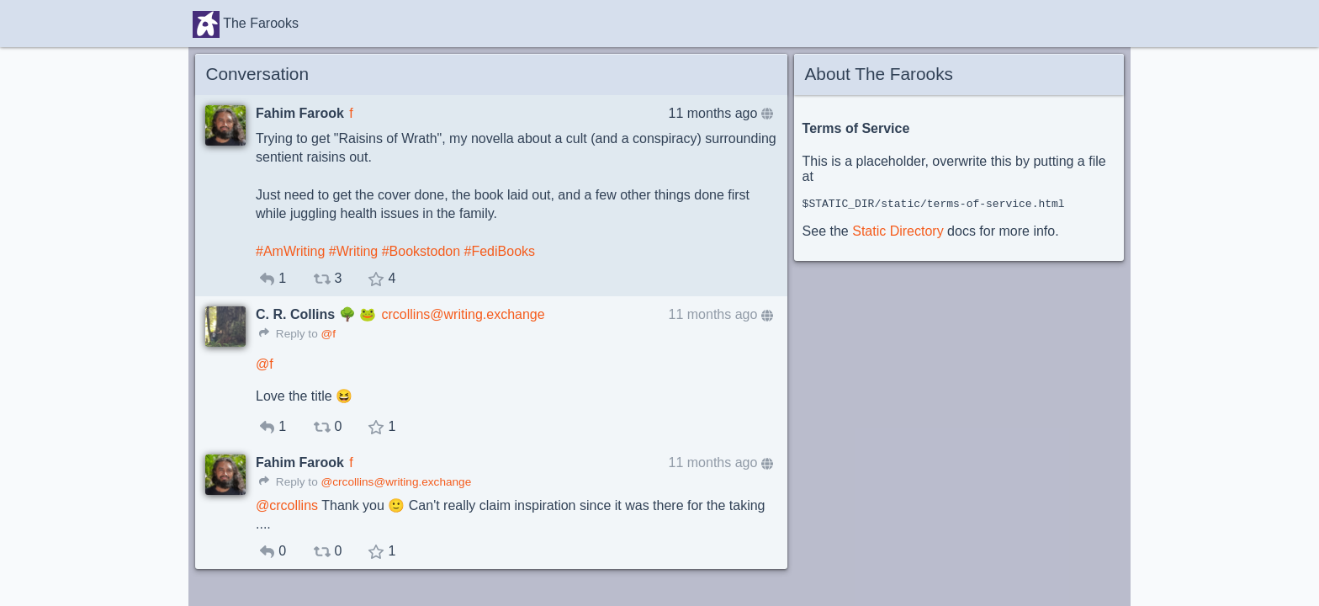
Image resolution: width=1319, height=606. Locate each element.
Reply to (288, 333)
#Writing (353, 251)
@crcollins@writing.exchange (395, 482)
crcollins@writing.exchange (463, 314)
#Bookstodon (421, 251)
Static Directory (897, 233)
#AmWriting (290, 251)
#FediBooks (500, 251)
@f (328, 333)
